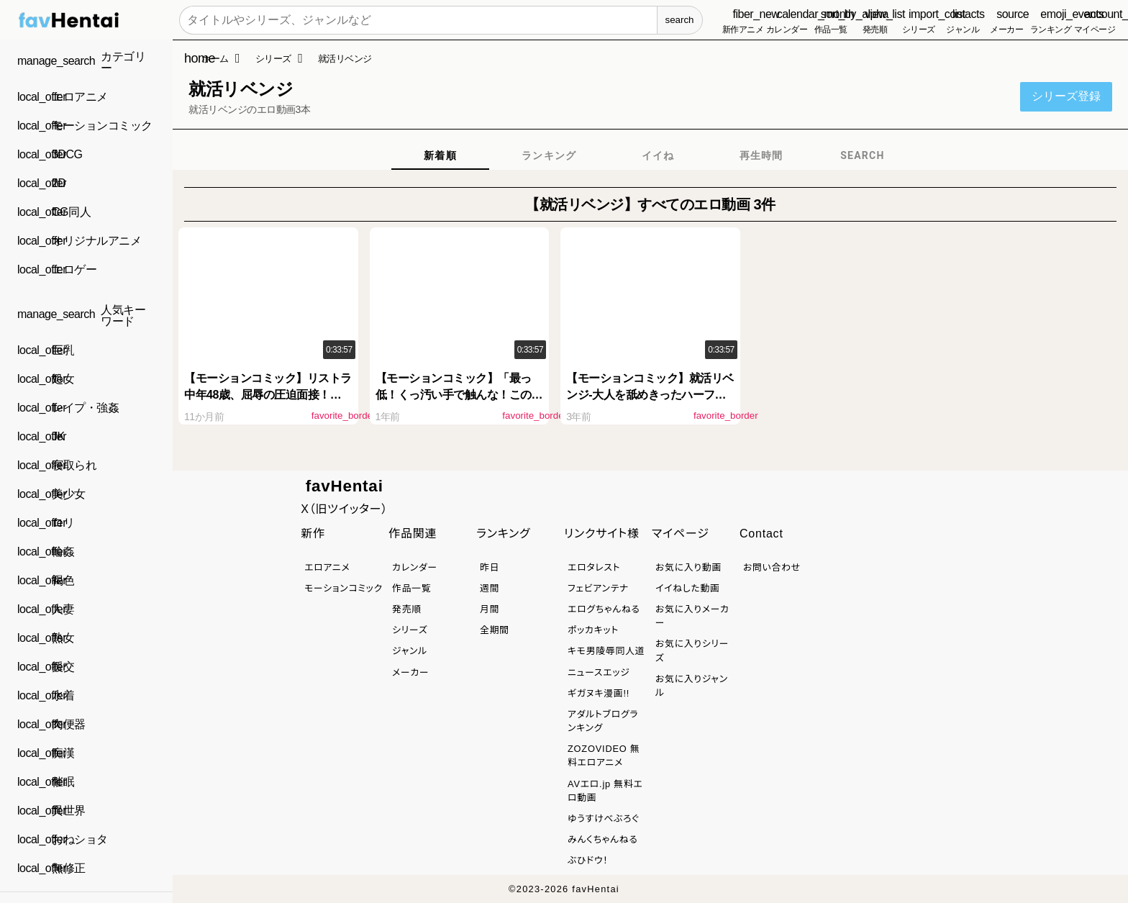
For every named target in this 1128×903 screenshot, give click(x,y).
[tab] (440, 155)
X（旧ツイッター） (344, 509)
